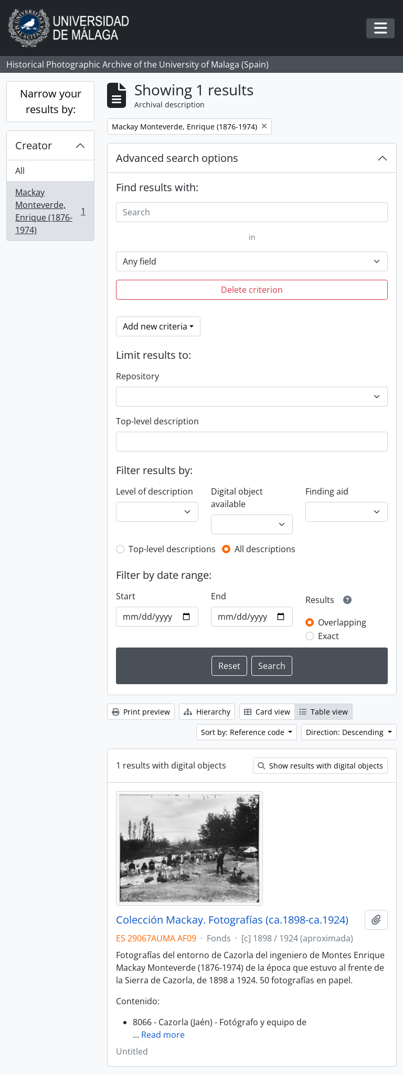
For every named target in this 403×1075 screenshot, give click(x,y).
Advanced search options (177, 158)
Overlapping (342, 622)
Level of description (154, 491)
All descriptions (265, 549)
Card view (267, 712)
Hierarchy (207, 712)
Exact (328, 636)
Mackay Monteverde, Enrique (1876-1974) (50, 211)
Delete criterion (252, 289)
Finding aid (326, 491)
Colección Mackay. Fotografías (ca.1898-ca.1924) (232, 920)
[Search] (252, 212)
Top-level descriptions (172, 549)
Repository (137, 376)
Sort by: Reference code (244, 732)
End (218, 596)
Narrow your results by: (50, 101)
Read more (163, 1034)
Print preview (141, 712)
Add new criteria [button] (155, 326)
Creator (33, 145)
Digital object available (237, 498)
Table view (323, 712)
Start (125, 596)
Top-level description (157, 421)
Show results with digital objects (320, 766)
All (20, 171)
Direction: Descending (346, 732)
